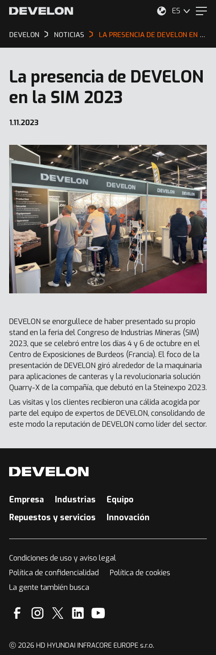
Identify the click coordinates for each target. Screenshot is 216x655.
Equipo (120, 499)
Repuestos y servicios (52, 517)
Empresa (26, 499)
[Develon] (41, 11)
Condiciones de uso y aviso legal (62, 558)
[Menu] (201, 11)
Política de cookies (140, 573)
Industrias (75, 499)
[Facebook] (17, 613)
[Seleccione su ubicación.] (162, 11)
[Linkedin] (78, 613)
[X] (58, 613)
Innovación (128, 517)
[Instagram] (37, 613)
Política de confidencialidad (54, 573)
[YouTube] (98, 613)
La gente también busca (49, 587)
